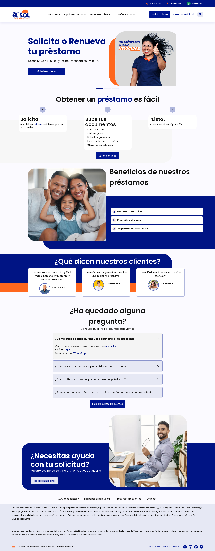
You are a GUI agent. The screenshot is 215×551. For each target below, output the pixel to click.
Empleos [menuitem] (152, 498)
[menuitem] (185, 546)
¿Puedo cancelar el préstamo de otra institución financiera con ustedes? (103, 392)
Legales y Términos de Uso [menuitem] (164, 546)
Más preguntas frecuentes (107, 404)
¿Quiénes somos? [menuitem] (68, 498)
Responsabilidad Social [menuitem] (97, 498)
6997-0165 (195, 3)
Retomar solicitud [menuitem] (183, 14)
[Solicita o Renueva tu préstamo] (99, 88)
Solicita (37, 124)
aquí (67, 349)
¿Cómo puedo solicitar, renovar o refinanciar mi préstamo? (95, 339)
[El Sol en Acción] (115, 88)
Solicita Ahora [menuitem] (160, 14)
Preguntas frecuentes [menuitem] (128, 498)
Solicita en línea (46, 71)
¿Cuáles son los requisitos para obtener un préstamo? (91, 366)
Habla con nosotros (44, 481)
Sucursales (153, 3)
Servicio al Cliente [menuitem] (102, 14)
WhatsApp (79, 353)
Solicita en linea (107, 155)
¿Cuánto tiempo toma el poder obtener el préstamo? (90, 379)
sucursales (110, 346)
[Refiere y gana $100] (107, 88)
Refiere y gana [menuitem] (126, 14)
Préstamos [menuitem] (54, 14)
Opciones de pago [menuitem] (75, 14)
